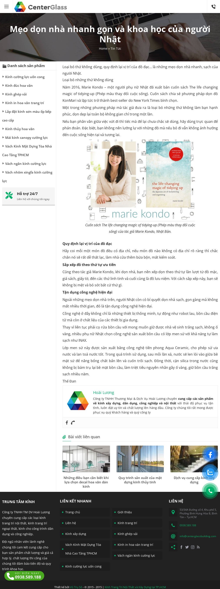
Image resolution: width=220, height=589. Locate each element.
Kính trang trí (127, 523)
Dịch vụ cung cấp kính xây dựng (194, 480)
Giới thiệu (125, 512)
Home (103, 48)
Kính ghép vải (16, 94)
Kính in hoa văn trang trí (24, 103)
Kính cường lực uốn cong (24, 77)
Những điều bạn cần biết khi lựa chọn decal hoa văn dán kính (86, 482)
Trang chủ (72, 512)
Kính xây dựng (75, 534)
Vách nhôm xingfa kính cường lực (27, 176)
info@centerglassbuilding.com (198, 536)
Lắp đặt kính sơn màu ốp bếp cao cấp (26, 115)
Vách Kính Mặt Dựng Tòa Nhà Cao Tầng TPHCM (27, 150)
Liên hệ (70, 523)
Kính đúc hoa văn (19, 85)
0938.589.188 (213, 2)
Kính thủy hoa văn (19, 129)
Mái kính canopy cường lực (26, 137)
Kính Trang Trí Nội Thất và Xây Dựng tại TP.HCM (135, 587)
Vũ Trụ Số (76, 587)
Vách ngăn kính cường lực (25, 163)
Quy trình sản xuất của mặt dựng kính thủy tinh (140, 480)
